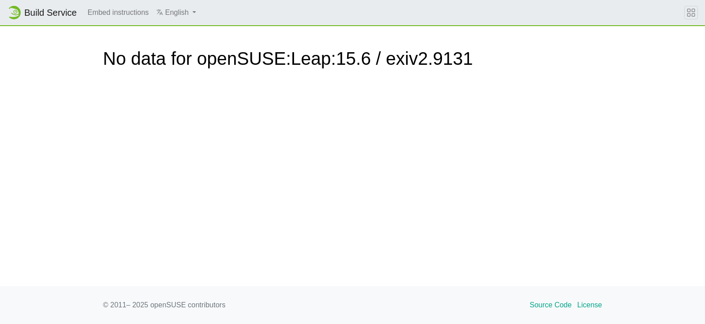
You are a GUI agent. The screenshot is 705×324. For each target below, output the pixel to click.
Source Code (550, 305)
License (589, 305)
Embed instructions (118, 12)
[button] (176, 13)
